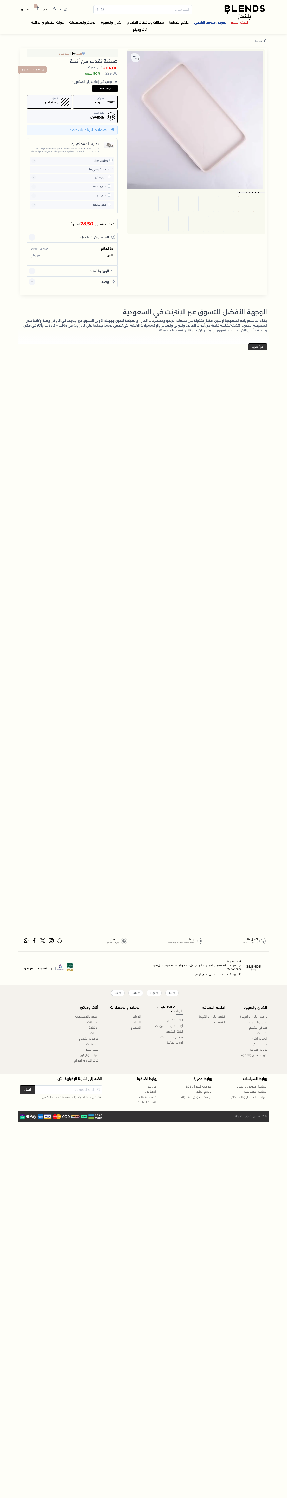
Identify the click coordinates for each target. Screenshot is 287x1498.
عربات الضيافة (258, 1049)
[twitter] (42, 941)
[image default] (246, 195)
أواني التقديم (175, 1020)
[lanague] (62, 9)
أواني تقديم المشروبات (169, 1026)
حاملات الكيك (259, 1044)
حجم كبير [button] (101, 195)
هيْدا (134, 992)
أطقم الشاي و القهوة (211, 1016)
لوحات (94, 1033)
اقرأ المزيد (258, 346)
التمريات (262, 1033)
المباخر (136, 1016)
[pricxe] (111, 160)
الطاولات (92, 1022)
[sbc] (60, 968)
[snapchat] (59, 941)
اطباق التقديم (174, 1031)
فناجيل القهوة (258, 1022)
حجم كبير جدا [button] (99, 204)
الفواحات (135, 1022)
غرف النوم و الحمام (86, 1060)
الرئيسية (261, 40)
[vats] (70, 968)
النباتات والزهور (89, 1055)
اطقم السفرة (217, 1022)
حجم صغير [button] (100, 177)
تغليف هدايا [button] (100, 161)
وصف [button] (107, 281)
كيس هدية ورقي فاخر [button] (100, 169)
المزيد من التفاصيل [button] (97, 237)
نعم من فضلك (105, 88)
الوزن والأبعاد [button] (102, 271)
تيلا (170, 992)
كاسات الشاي (259, 1038)
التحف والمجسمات (86, 1016)
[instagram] (51, 941)
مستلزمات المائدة (171, 1037)
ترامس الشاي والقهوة (253, 1016)
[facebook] (34, 941)
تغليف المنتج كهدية (85, 144)
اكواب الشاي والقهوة (254, 1055)
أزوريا (152, 992)
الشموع (136, 1027)
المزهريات (92, 1044)
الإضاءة (93, 1027)
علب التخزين (91, 1049)
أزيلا (116, 992)
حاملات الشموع (88, 1038)
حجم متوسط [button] (99, 186)
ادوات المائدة (174, 1042)
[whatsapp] (25, 941)
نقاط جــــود (64, 54)
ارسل (27, 1089)
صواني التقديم (258, 1027)
